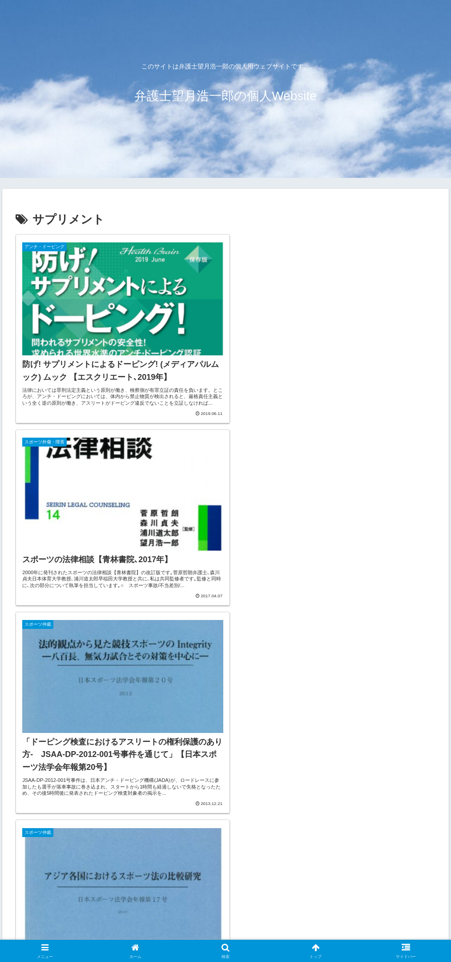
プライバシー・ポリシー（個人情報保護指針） (342, 934)
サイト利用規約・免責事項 (230, 934)
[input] (225, 849)
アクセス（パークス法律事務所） (90, 934)
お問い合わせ (165, 934)
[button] (426, 849)
